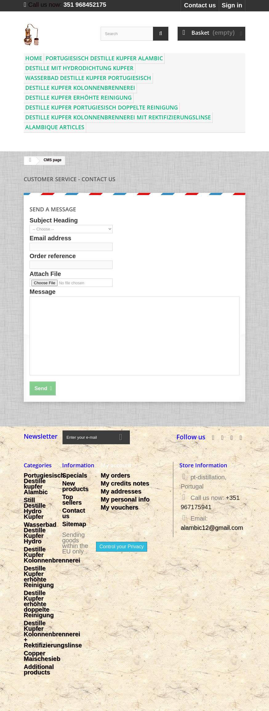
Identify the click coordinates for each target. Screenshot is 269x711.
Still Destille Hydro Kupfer (35, 508)
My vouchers (119, 507)
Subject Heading (54, 220)
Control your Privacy (121, 546)
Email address (50, 238)
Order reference (53, 256)
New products (75, 486)
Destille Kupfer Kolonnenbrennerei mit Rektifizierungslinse (118, 117)
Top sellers (72, 499)
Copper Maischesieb (42, 656)
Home (33, 58)
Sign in (232, 5)
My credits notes (125, 483)
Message (43, 291)
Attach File (45, 274)
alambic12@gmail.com (212, 527)
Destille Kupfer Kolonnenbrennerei (80, 87)
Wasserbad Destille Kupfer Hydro (40, 533)
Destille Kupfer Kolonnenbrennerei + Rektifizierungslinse (53, 634)
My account (116, 465)
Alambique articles (54, 127)
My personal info (125, 499)
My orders (115, 475)
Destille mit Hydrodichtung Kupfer (79, 68)
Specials (74, 475)
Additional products (39, 669)
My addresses (121, 491)
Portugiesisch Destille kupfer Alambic (104, 58)
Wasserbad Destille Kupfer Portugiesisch (88, 78)
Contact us (200, 5)
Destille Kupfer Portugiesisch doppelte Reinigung (101, 107)
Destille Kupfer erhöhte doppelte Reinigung (39, 603)
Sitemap (74, 524)
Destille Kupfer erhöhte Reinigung (78, 97)
